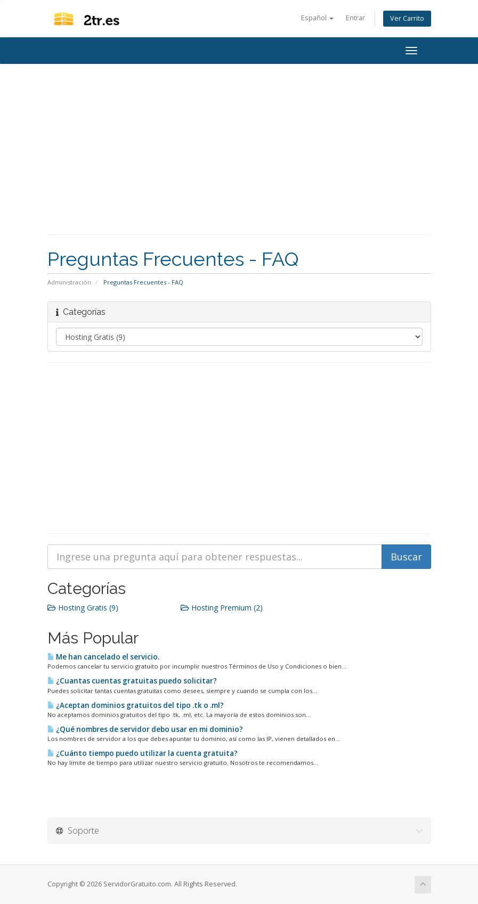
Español (317, 17)
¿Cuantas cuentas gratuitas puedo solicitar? (132, 681)
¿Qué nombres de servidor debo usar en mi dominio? (145, 729)
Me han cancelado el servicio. (103, 657)
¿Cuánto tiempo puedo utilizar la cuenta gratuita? (142, 753)
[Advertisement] (239, 149)
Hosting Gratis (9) (82, 607)
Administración (69, 282)
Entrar (355, 17)
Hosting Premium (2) (222, 607)
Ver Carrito (407, 18)
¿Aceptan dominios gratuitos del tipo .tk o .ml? (135, 705)
